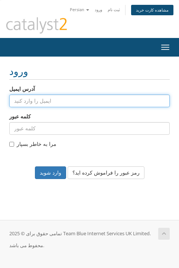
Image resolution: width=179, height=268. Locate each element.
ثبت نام (114, 9)
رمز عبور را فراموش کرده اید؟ (106, 172)
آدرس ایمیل (22, 88)
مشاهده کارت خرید (152, 10)
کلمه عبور (20, 116)
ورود (98, 9)
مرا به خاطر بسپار (32, 143)
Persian (79, 9)
